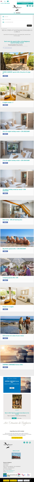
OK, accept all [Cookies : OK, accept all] (6, 480)
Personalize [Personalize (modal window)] (20, 480)
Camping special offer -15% (10, 277)
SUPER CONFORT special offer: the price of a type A (16, 72)
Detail (5, 76)
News (17, 410)
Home (1, 28)
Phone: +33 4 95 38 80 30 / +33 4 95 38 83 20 (11, 466)
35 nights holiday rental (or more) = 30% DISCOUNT (14, 190)
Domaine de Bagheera (7, 462)
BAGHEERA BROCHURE (8, 47)
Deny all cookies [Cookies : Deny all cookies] (13, 480)
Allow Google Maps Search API (17, 437)
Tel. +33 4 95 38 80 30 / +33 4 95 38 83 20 (24, 1)
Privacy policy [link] (26, 480)
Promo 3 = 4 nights (8, 306)
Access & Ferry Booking (5, 3)
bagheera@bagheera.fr (10, 470)
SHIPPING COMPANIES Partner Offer (13, 364)
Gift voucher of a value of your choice (13, 335)
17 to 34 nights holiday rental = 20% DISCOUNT (16, 160)
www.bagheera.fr (10, 471)
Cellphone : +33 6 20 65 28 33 (8, 467)
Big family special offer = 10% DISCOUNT (14, 248)
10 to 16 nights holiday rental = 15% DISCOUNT (16, 131)
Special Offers (5, 28)
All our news (19, 418)
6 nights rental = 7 (8, 102)
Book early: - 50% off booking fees (12, 220)
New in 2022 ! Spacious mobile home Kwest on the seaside (17, 413)
